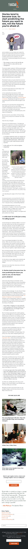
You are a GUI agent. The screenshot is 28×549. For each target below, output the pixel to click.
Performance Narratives (7, 514)
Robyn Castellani (12, 28)
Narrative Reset (5, 512)
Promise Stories (5, 516)
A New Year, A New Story (9, 445)
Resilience (4, 517)
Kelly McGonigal (7, 506)
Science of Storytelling (7, 519)
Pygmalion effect (6, 337)
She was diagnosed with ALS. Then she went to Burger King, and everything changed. (13, 419)
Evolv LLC (20, 533)
